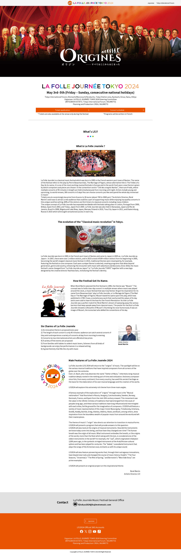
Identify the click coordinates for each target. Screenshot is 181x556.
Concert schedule (117, 110)
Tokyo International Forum (165, 3)
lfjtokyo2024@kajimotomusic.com (101, 505)
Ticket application (62, 110)
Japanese (151, 3)
